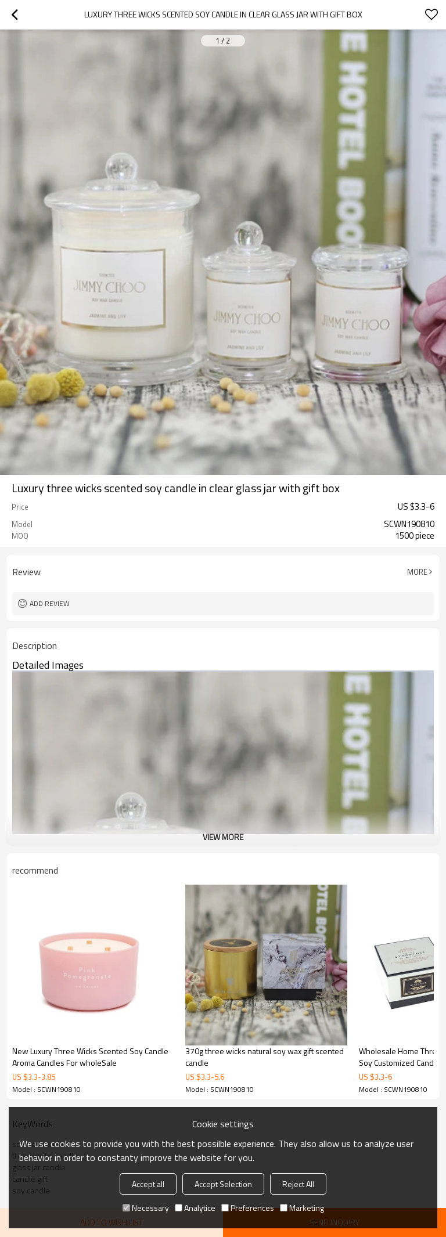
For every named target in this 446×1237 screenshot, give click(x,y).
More (417, 572)
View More (223, 837)
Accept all (148, 1184)
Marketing (302, 1208)
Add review (50, 603)
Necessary (146, 1208)
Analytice (195, 1208)
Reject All (298, 1184)
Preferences (247, 1208)
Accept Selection (223, 1184)
